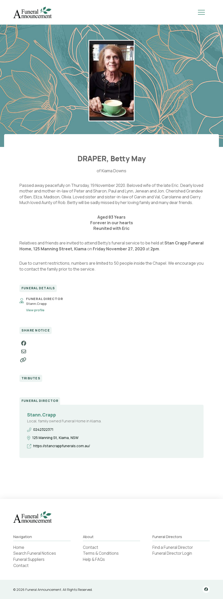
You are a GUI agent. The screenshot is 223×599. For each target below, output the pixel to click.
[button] (201, 12)
